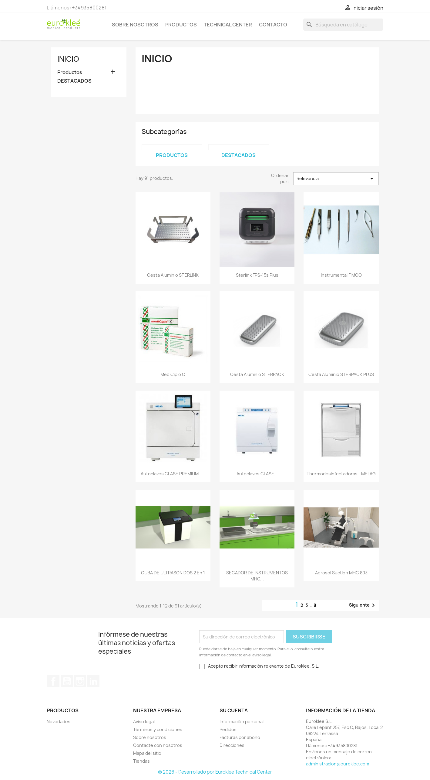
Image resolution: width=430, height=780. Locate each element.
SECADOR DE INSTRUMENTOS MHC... (257, 576)
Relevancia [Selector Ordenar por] (336, 178)
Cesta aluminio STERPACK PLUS (341, 374)
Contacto (273, 24)
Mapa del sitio (147, 753)
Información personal (242, 721)
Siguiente (363, 605)
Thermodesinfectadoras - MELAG (341, 474)
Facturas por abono (240, 737)
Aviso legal (144, 721)
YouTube (67, 681)
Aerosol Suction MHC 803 (341, 573)
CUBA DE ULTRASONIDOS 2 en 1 (173, 573)
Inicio (68, 59)
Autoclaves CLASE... (257, 474)
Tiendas (141, 761)
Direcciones (232, 745)
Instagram (80, 681)
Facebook (53, 681)
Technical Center (228, 24)
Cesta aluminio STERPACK (257, 374)
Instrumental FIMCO (341, 275)
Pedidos (228, 729)
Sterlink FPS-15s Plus (257, 275)
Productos (181, 24)
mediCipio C (172, 374)
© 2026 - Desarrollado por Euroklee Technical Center (215, 772)
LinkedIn (93, 681)
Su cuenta (234, 710)
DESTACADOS (74, 81)
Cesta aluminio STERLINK (173, 275)
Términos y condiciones (157, 729)
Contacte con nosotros (157, 745)
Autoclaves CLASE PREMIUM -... (173, 474)
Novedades (58, 721)
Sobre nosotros (135, 24)
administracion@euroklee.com (337, 764)
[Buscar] (343, 25)
